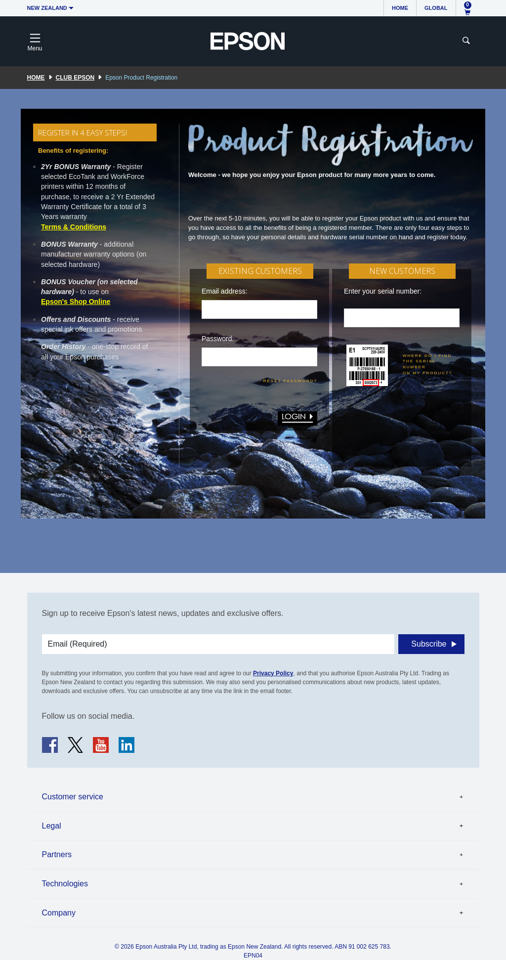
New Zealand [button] (47, 8)
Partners (57, 854)
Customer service (72, 796)
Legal (51, 826)
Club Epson (75, 77)
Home (400, 8)
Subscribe (428, 644)
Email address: (225, 291)
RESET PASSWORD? (290, 381)
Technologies (65, 883)
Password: (218, 339)
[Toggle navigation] (35, 41)
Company (59, 913)
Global (435, 8)
